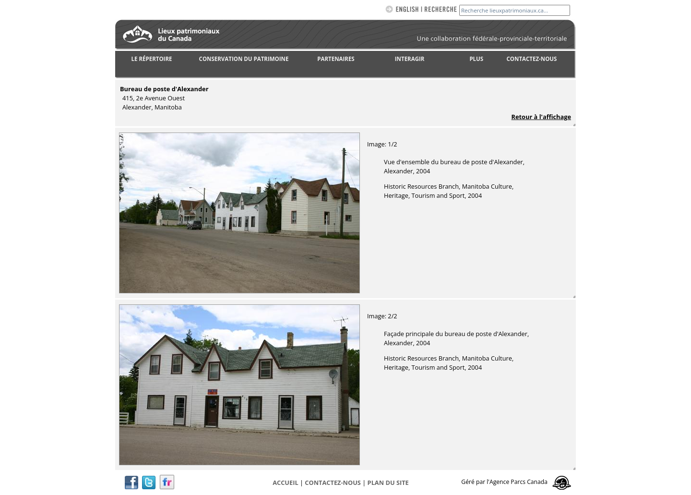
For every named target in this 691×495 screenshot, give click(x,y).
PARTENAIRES (335, 58)
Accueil (285, 482)
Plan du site (388, 482)
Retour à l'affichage (541, 116)
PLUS (476, 58)
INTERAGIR (410, 58)
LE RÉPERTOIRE (151, 58)
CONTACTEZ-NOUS (532, 58)
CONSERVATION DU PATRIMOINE (244, 58)
